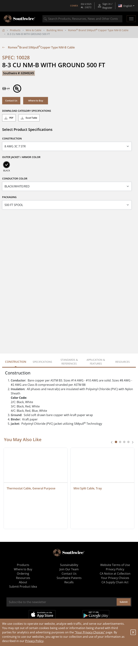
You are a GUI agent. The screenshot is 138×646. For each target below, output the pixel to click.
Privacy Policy (34, 641)
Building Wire (55, 30)
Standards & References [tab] (69, 361)
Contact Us (11, 100)
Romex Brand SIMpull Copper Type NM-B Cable (98, 30)
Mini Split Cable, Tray (87, 488)
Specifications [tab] (42, 361)
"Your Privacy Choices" (90, 632)
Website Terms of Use (115, 565)
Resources (23, 578)
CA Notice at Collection (115, 574)
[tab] (116, 442)
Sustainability (69, 565)
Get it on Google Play (95, 614)
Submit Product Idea (23, 587)
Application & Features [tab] (96, 361)
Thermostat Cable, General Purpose (31, 488)
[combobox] (82, 18)
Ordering (23, 574)
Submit (124, 601)
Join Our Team (69, 569)
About (23, 582)
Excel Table (29, 117)
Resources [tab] (122, 361)
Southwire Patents (69, 578)
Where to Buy (35, 100)
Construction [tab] (15, 361)
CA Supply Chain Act (115, 582)
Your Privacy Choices (115, 578)
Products (15, 30)
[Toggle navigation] (131, 18)
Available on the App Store (42, 614)
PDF (8, 117)
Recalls (69, 582)
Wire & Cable (33, 30)
